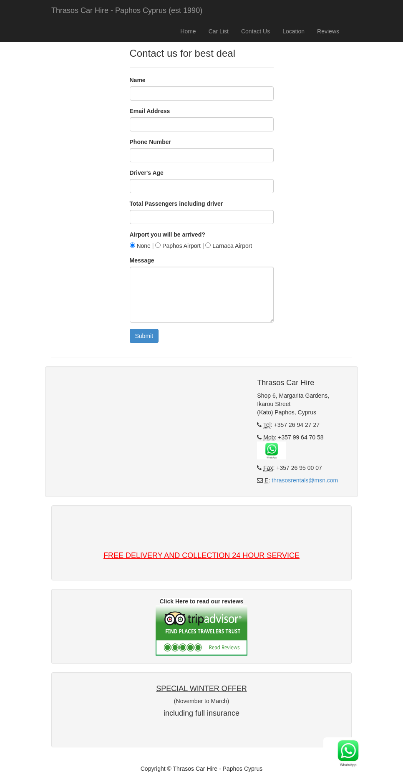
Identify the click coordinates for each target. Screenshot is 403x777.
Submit (144, 336)
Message (142, 260)
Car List (219, 31)
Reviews (328, 31)
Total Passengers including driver (176, 203)
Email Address (150, 111)
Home (188, 31)
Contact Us (255, 31)
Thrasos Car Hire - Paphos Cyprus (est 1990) (126, 10)
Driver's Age (147, 172)
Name (138, 80)
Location (293, 31)
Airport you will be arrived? (167, 234)
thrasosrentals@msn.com (305, 480)
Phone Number (150, 142)
